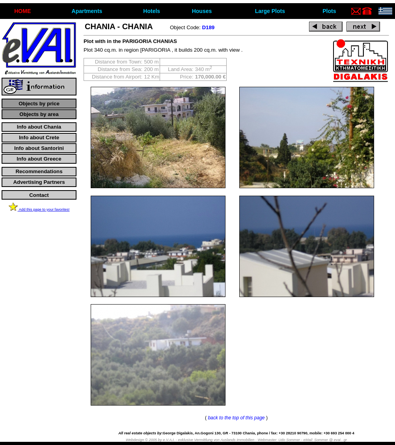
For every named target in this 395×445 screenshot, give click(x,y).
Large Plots (270, 11)
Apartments (87, 11)
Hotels (151, 11)
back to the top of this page (236, 418)
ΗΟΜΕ (22, 11)
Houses (202, 11)
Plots (329, 11)
